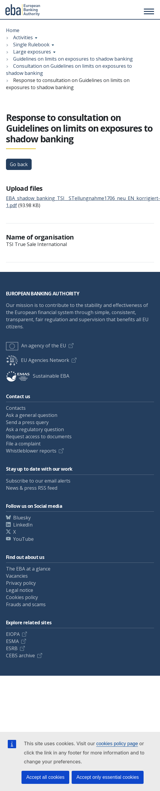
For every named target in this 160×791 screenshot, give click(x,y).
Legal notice (19, 590)
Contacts (16, 408)
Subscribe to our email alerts (38, 481)
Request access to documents (39, 436)
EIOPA (13, 634)
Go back (19, 164)
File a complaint (23, 443)
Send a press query (27, 422)
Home (12, 30)
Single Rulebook (31, 44)
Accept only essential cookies (107, 777)
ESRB (12, 648)
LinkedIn (23, 524)
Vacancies (17, 576)
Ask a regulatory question (35, 429)
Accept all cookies (45, 777)
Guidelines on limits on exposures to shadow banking (73, 59)
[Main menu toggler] (148, 11)
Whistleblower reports (31, 451)
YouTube (23, 539)
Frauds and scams (26, 604)
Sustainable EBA (37, 376)
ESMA (12, 641)
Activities (23, 37)
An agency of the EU (36, 345)
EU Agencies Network (37, 360)
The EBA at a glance (28, 568)
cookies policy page (117, 743)
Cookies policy (22, 597)
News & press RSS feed (31, 488)
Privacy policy (21, 583)
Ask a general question (31, 415)
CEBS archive (20, 655)
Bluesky (22, 517)
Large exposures (32, 51)
